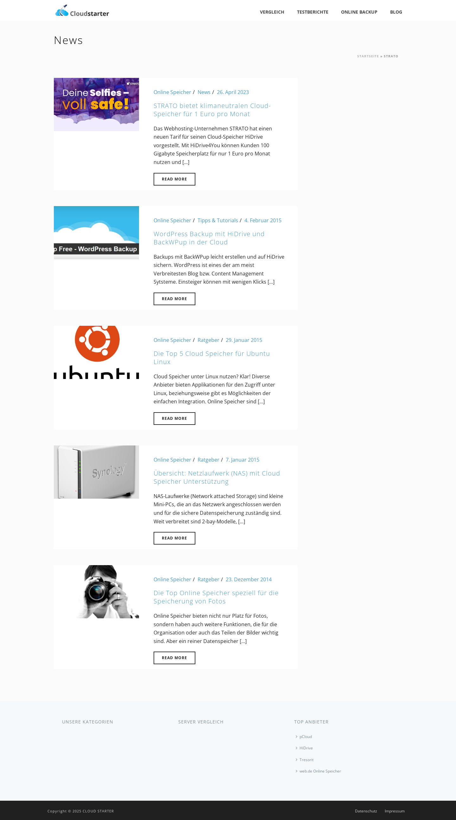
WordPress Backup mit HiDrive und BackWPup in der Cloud (209, 238)
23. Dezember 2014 (249, 579)
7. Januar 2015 (242, 459)
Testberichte (312, 12)
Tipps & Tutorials (218, 220)
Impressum (395, 811)
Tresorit (305, 759)
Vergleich (272, 12)
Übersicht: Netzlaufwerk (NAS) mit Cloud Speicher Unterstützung (217, 477)
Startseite (368, 56)
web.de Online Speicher (318, 771)
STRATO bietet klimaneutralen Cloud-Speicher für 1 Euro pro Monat (212, 109)
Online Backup (359, 12)
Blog (396, 12)
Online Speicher (172, 92)
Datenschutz (366, 811)
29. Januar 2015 (244, 340)
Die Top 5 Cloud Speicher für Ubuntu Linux (212, 357)
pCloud (304, 736)
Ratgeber (208, 340)
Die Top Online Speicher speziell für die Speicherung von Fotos (216, 597)
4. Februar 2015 (263, 220)
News (204, 92)
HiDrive (304, 748)
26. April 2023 (233, 92)
